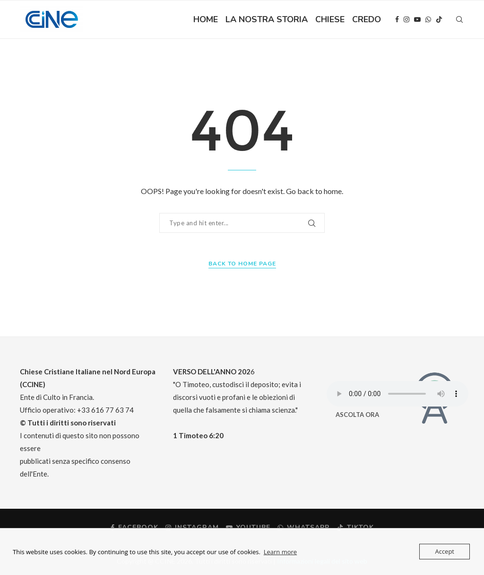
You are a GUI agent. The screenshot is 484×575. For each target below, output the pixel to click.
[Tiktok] (439, 19)
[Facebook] (397, 19)
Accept (444, 551)
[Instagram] (406, 19)
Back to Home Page (242, 263)
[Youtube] (417, 19)
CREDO (366, 19)
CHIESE (330, 19)
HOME (205, 19)
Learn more (280, 552)
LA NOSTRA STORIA (266, 19)
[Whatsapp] (428, 19)
